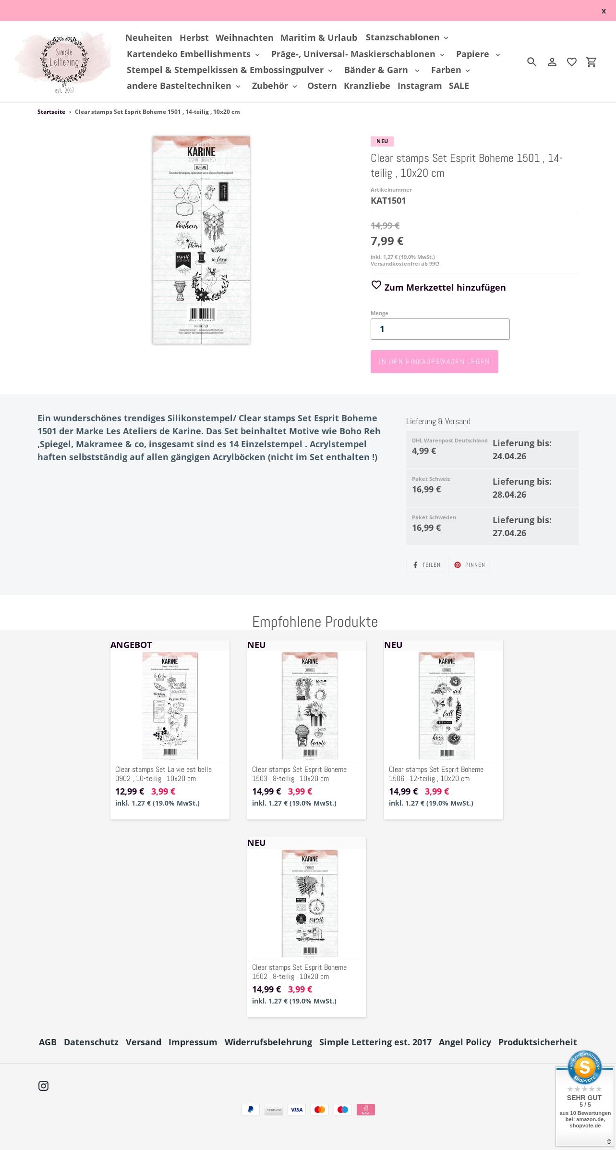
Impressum (193, 1042)
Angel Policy (465, 1042)
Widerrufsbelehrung (268, 1042)
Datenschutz (91, 1042)
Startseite (51, 112)
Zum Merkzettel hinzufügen (438, 287)
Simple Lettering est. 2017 (375, 1042)
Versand (143, 1042)
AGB (48, 1042)
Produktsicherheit (537, 1042)
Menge (379, 313)
